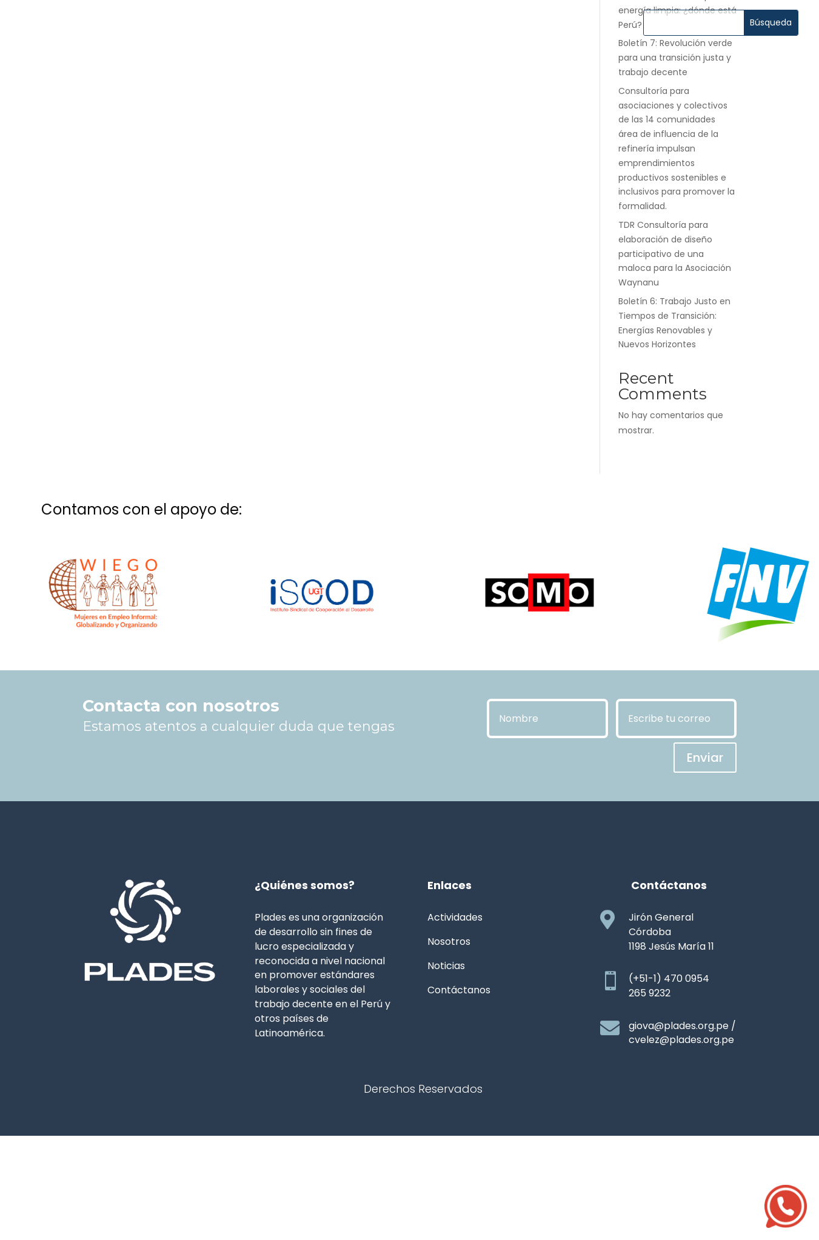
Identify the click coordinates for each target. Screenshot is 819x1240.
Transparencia (564, 34)
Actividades (314, 34)
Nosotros (239, 34)
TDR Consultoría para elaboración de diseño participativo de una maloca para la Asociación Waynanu (674, 344)
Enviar (705, 848)
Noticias (387, 34)
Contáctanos (409, 57)
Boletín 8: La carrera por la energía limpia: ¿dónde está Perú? (677, 101)
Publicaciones (466, 34)
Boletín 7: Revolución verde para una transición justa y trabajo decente (675, 148)
